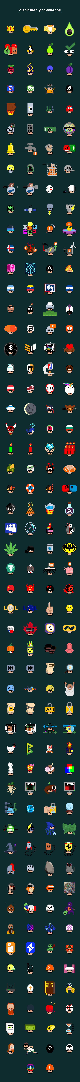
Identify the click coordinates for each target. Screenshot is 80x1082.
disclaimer (28, 10)
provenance (50, 10)
